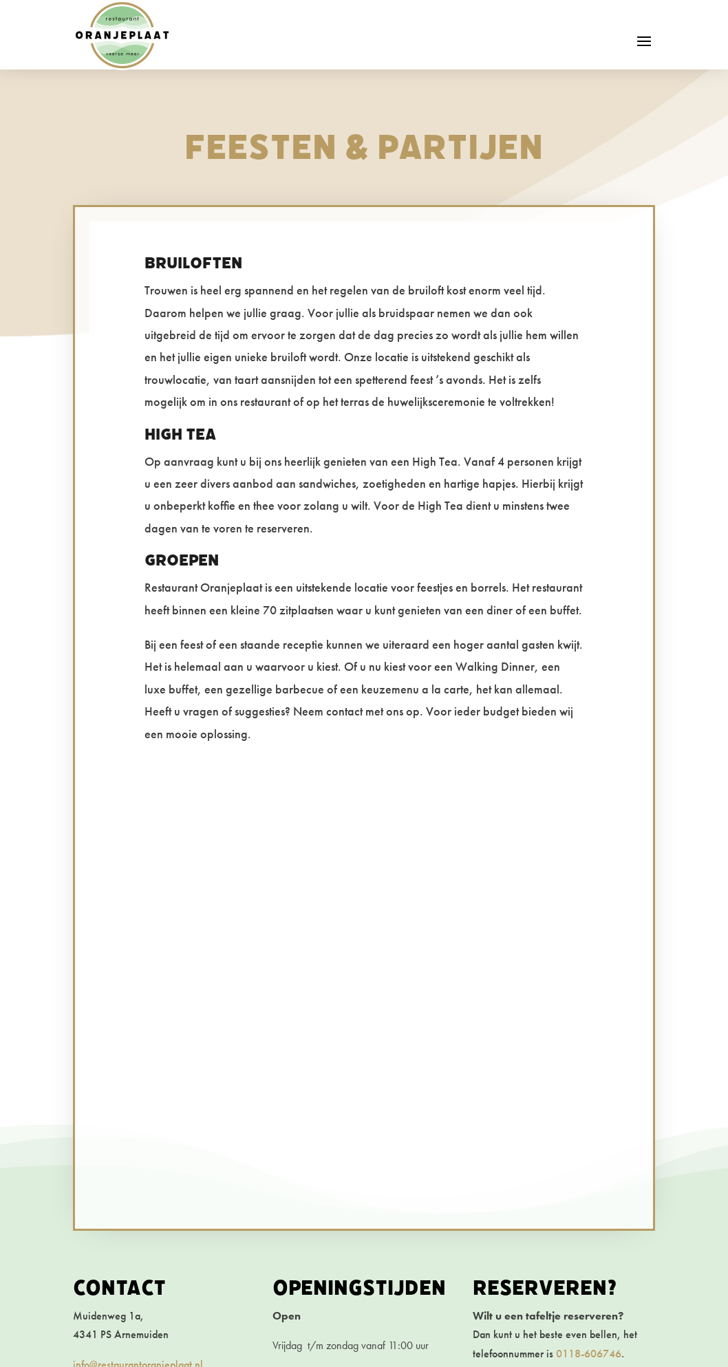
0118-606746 (588, 1353)
